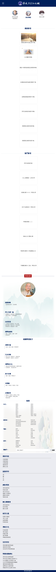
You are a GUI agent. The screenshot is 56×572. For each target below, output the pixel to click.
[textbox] (32, 450)
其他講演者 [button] (14, 367)
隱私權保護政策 (28, 571)
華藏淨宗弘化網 (29, 3)
